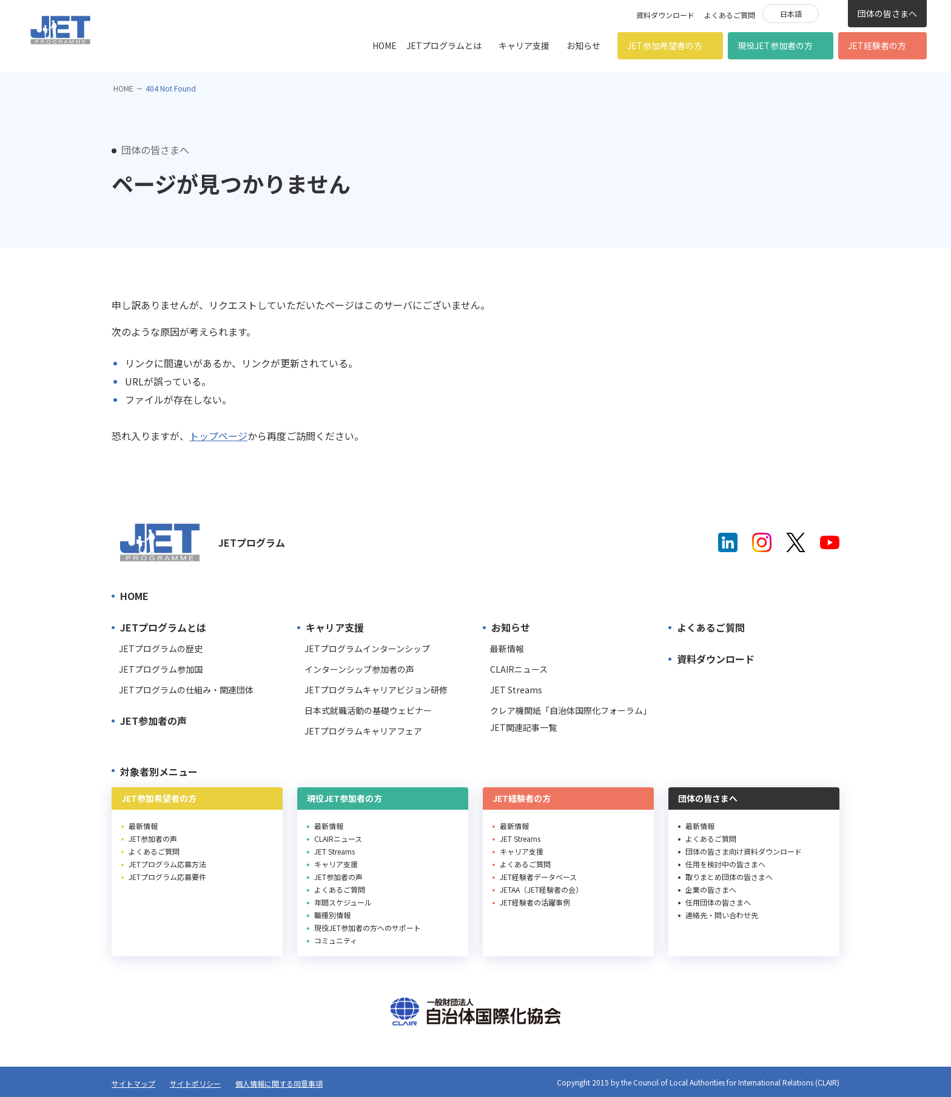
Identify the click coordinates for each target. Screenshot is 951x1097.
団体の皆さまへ (887, 13)
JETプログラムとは (444, 45)
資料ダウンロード (665, 15)
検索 (833, 12)
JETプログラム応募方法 (167, 864)
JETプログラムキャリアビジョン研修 (376, 690)
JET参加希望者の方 (664, 45)
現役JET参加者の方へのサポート (367, 927)
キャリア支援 (524, 45)
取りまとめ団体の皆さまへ (729, 877)
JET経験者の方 (877, 45)
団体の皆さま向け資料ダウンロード (743, 851)
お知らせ (583, 45)
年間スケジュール (343, 902)
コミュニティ (335, 940)
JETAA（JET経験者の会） (541, 889)
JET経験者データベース (538, 877)
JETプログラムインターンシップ (367, 648)
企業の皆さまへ (710, 889)
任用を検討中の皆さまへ (725, 864)
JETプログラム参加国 (161, 669)
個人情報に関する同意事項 (279, 1083)
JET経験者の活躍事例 (535, 902)
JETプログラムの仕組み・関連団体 (186, 690)
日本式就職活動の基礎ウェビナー (368, 710)
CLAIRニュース (519, 669)
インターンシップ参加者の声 (359, 669)
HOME (384, 45)
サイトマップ (133, 1083)
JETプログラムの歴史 (161, 648)
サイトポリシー (195, 1083)
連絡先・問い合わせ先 (721, 915)
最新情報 (507, 648)
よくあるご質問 (729, 15)
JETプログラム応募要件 (167, 877)
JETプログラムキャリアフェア (363, 731)
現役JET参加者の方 (775, 45)
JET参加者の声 (153, 720)
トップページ (218, 435)
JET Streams (516, 690)
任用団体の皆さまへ (718, 902)
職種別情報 (332, 915)
